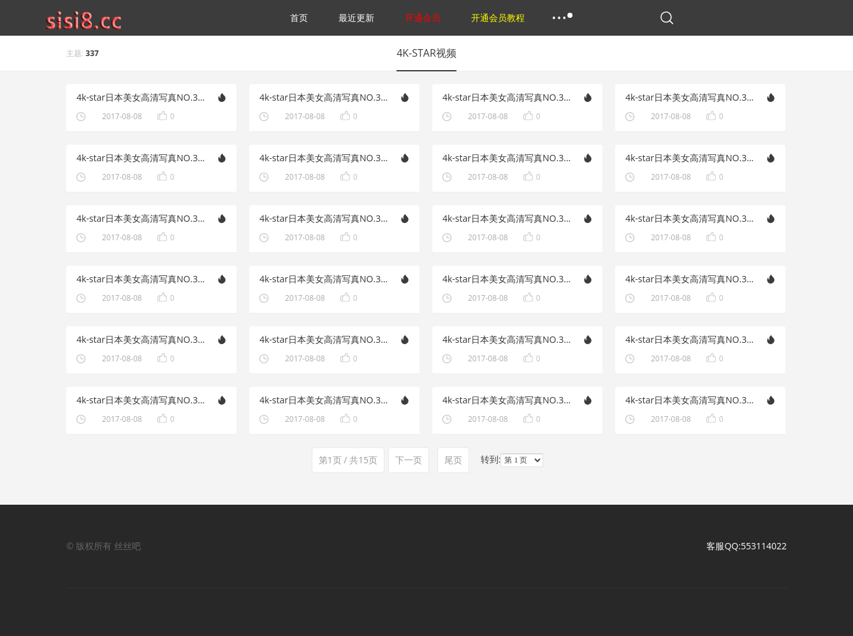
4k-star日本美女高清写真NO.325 (690, 339)
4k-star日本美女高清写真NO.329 (690, 218)
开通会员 (423, 17)
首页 (299, 17)
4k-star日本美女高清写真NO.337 (142, 97)
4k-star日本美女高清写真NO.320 (507, 218)
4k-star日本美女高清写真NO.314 (507, 400)
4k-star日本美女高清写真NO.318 (507, 279)
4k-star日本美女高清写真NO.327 (690, 279)
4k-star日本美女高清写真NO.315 (142, 400)
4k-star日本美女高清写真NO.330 (324, 218)
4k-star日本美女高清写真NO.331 (690, 158)
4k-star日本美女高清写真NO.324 (324, 400)
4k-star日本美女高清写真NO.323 (690, 400)
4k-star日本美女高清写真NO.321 (142, 218)
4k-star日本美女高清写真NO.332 (324, 158)
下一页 (408, 460)
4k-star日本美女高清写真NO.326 (324, 339)
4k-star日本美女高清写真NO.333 (142, 158)
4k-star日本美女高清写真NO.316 (507, 339)
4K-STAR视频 (426, 53)
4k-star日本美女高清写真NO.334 (690, 97)
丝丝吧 (127, 546)
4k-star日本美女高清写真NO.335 (507, 97)
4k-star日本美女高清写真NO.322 (507, 158)
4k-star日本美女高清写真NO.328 (324, 279)
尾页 (453, 460)
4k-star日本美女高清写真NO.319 (142, 279)
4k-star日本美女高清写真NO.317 (142, 339)
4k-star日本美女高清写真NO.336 (324, 97)
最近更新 (356, 17)
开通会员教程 (498, 17)
